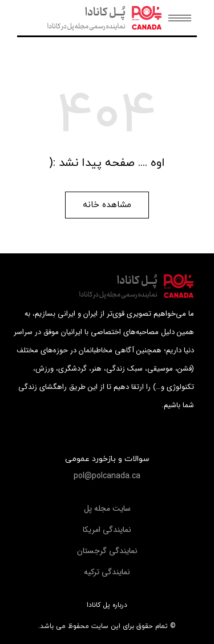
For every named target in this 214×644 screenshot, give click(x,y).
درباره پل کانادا (107, 605)
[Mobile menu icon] (179, 18)
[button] (107, 205)
